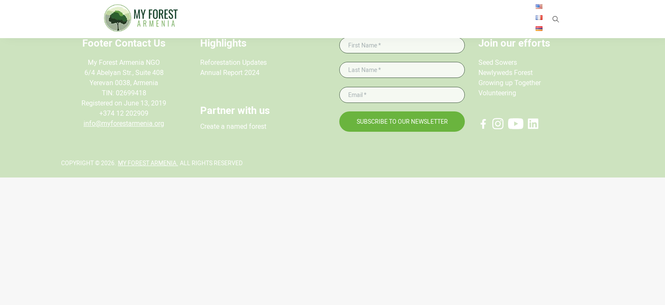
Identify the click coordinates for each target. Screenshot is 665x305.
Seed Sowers (497, 62)
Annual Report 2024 (230, 73)
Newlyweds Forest (505, 73)
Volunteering (497, 93)
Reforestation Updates (233, 62)
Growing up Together (509, 83)
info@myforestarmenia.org (124, 123)
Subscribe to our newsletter (402, 121)
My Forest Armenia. (148, 163)
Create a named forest (233, 126)
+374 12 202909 (123, 113)
